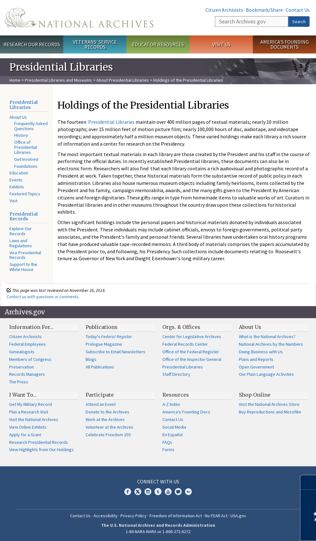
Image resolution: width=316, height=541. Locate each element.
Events (15, 180)
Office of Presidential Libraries (25, 147)
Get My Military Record (30, 404)
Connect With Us (158, 481)
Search (299, 21)
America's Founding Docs (186, 412)
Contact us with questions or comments (42, 296)
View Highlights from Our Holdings (41, 449)
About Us (18, 117)
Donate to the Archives (107, 412)
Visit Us (221, 44)
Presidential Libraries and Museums (58, 80)
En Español (172, 434)
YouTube (168, 491)
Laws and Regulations (20, 243)
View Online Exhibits (27, 427)
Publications (102, 327)
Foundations (26, 166)
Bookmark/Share (264, 10)
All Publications (100, 367)
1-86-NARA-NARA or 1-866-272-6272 (158, 531)
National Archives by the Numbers (271, 344)
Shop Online (254, 395)
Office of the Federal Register (190, 352)
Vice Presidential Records (25, 255)
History (21, 135)
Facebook (127, 491)
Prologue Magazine (104, 344)
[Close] (309, 482)
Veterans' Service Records (95, 44)
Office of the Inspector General (191, 359)
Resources (175, 395)
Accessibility (106, 516)
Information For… (31, 327)
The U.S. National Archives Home (79, 18)
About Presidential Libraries (122, 80)
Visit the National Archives (33, 419)
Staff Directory (176, 374)
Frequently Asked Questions (31, 126)
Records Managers (27, 374)
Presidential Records (23, 216)
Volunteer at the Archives (109, 427)
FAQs (167, 442)
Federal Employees (27, 344)
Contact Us (298, 10)
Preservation (21, 367)
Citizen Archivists (224, 10)
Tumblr (158, 491)
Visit (13, 201)
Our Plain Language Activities (266, 374)
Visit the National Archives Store (269, 404)
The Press (18, 382)
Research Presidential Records (38, 442)
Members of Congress (30, 359)
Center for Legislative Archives (191, 336)
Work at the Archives (105, 419)
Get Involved (26, 159)
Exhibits (16, 187)
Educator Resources (158, 44)
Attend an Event (101, 404)
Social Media (174, 427)
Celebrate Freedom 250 (108, 434)
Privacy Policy (133, 516)
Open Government (256, 367)
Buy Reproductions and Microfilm (270, 412)
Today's (109, 336)
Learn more (260, 529)
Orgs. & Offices (181, 327)
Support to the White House (23, 266)
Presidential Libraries (23, 104)
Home (15, 80)
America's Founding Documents (284, 44)
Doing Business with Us (261, 352)
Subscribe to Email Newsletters (115, 352)
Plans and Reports (256, 359)
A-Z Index (171, 404)
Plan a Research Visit (28, 412)
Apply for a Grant (25, 434)
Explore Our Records (20, 231)
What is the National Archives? (267, 336)
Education (18, 173)
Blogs (91, 359)
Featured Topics (24, 194)
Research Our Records (31, 44)
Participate (100, 395)
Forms (168, 449)
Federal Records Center (185, 344)
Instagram (148, 491)
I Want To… (23, 395)
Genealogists (21, 352)
